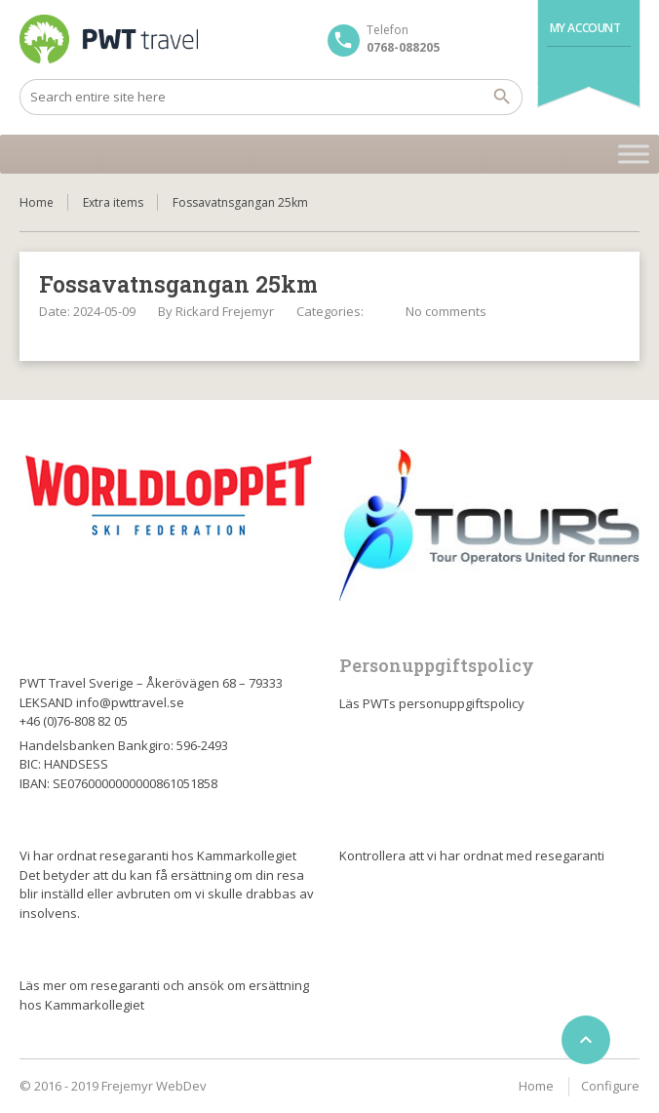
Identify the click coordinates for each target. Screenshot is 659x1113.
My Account (585, 28)
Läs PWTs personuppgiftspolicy (431, 703)
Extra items (113, 202)
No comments (446, 311)
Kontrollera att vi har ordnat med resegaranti (471, 855)
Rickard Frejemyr (224, 311)
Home (36, 202)
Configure (610, 1085)
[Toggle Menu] (633, 153)
